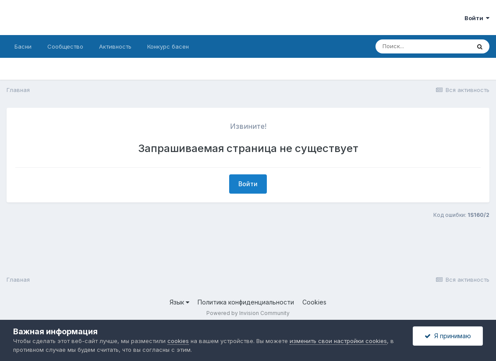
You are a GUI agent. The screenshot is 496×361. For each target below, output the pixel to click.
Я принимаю (448, 336)
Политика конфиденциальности (246, 302)
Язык (179, 302)
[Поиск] (423, 46)
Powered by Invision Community (248, 313)
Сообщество (65, 46)
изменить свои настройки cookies (338, 340)
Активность (115, 46)
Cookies (314, 302)
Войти (476, 17)
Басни (23, 46)
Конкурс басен (168, 46)
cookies (178, 340)
